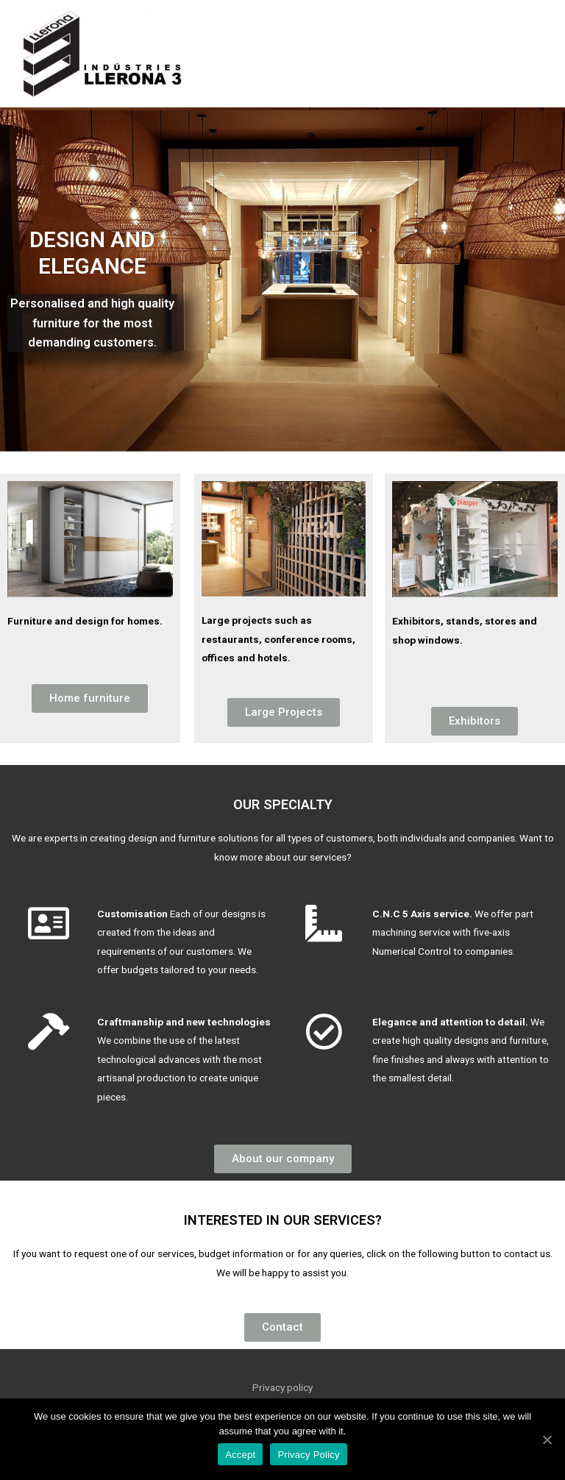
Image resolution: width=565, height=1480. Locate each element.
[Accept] (546, 1439)
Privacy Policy (308, 1454)
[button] (90, 698)
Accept (240, 1454)
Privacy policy (282, 1387)
